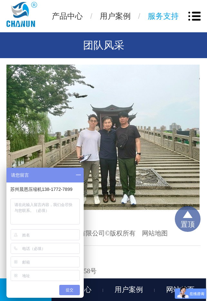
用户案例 (115, 16)
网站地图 (155, 233)
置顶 (188, 224)
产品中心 (67, 16)
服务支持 (163, 16)
